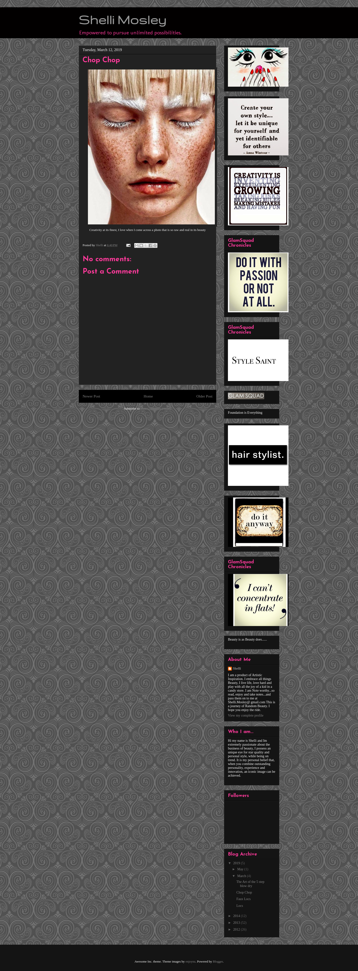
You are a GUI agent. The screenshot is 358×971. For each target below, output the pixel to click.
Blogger (218, 961)
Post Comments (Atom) (156, 408)
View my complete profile (246, 715)
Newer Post (91, 396)
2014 (237, 916)
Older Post (204, 396)
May (240, 869)
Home (148, 396)
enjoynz (190, 961)
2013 (237, 923)
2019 (237, 863)
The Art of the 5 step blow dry (250, 884)
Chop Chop (244, 892)
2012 (237, 929)
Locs (239, 906)
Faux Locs (243, 899)
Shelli (237, 668)
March (242, 876)
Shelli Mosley (122, 20)
